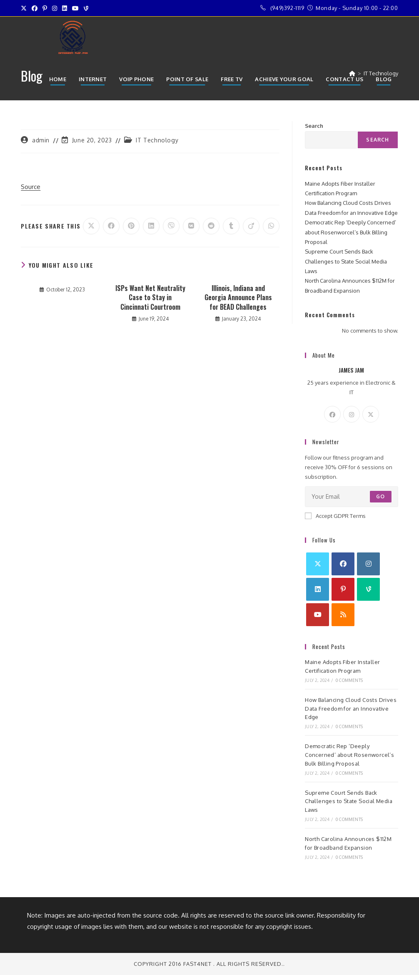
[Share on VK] (191, 226)
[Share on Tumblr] (231, 226)
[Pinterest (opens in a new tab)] (45, 8)
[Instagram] (351, 414)
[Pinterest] (343, 589)
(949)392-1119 (287, 8)
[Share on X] (91, 226)
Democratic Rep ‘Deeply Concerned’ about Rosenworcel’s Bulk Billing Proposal (350, 232)
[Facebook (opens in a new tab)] (34, 8)
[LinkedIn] (317, 589)
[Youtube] (317, 614)
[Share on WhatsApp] (271, 226)
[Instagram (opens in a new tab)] (55, 8)
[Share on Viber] (171, 226)
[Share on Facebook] (111, 226)
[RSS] (343, 614)
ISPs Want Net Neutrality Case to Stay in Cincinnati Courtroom (150, 297)
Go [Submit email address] (380, 496)
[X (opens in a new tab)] (25, 8)
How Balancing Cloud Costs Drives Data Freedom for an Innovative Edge (351, 708)
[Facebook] (332, 414)
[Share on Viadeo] (251, 226)
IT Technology (157, 140)
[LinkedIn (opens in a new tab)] (65, 8)
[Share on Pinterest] (131, 226)
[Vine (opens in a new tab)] (86, 8)
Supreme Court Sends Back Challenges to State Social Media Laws (346, 261)
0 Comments (349, 680)
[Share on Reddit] (211, 226)
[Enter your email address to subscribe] (351, 496)
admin (41, 140)
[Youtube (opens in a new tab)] (75, 8)
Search (314, 125)
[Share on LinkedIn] (151, 226)
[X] (370, 414)
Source (30, 187)
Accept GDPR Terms (335, 515)
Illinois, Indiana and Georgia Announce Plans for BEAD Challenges (238, 297)
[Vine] (368, 589)
